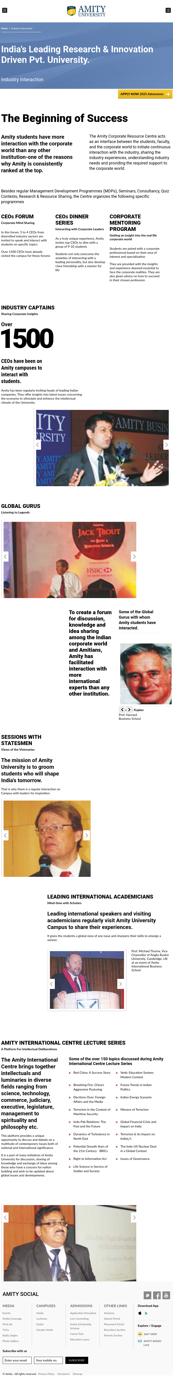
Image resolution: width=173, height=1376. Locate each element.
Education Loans (80, 1339)
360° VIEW (150, 1334)
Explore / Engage (150, 1325)
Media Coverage (12, 1318)
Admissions (81, 1306)
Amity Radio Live (152, 1343)
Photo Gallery (11, 1341)
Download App (148, 1306)
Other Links (115, 1306)
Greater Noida (44, 1329)
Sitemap (77, 1374)
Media (8, 1306)
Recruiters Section (115, 1329)
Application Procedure (83, 1313)
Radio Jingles (10, 1335)
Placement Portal (114, 1324)
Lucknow (41, 1318)
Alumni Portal (112, 1318)
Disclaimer (64, 1374)
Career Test (76, 1334)
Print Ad (7, 1324)
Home (4, 28)
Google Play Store (148, 1313)
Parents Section (113, 1335)
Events (7, 1313)
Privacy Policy (46, 1374)
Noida (39, 1313)
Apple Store (141, 1313)
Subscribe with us (15, 1351)
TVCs (6, 1329)
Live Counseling (79, 1318)
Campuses (46, 1306)
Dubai (39, 1324)
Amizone (109, 1313)
